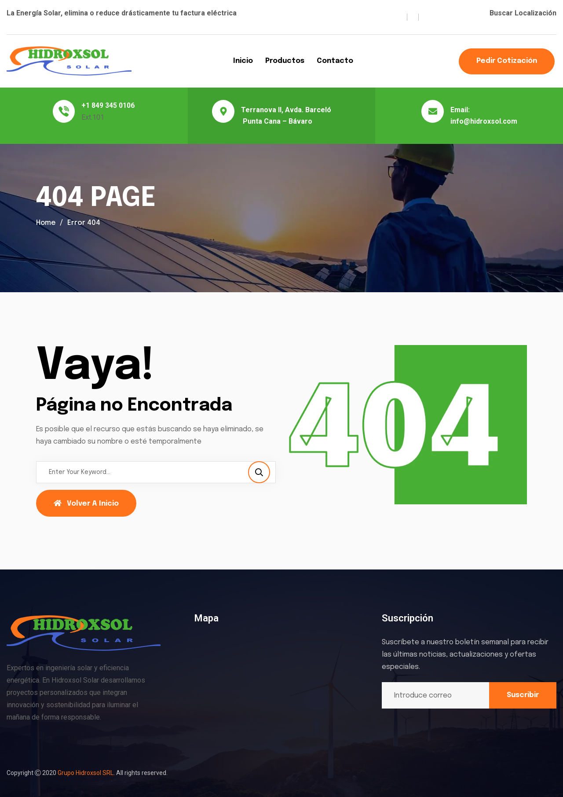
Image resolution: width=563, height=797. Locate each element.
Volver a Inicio (86, 503)
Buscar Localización (523, 13)
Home (46, 223)
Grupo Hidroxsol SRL (85, 772)
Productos (284, 61)
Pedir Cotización (506, 61)
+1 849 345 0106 (108, 105)
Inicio (243, 61)
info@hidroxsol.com (483, 121)
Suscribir (523, 695)
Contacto (335, 61)
